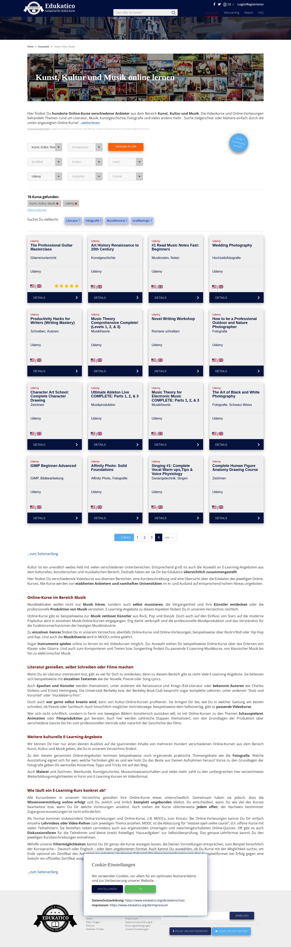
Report (248, 12)
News (89, 919)
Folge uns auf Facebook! (190, 931)
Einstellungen (107, 889)
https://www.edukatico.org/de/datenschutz (154, 900)
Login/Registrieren (251, 4)
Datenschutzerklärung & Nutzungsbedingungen (139, 924)
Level (128, 152)
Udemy (47, 166)
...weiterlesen (89, 113)
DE (228, 4)
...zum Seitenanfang (42, 544)
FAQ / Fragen (93, 922)
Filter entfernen (36, 200)
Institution (87, 166)
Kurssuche (212, 12)
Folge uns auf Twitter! (231, 931)
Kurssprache (87, 137)
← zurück (124, 527)
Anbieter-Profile (95, 929)
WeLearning (231, 12)
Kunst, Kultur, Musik (47, 137)
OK (140, 889)
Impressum (131, 919)
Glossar (90, 926)
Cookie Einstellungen (137, 929)
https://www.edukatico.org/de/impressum (138, 905)
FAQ (261, 12)
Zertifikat (47, 152)
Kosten (87, 152)
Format (128, 166)
